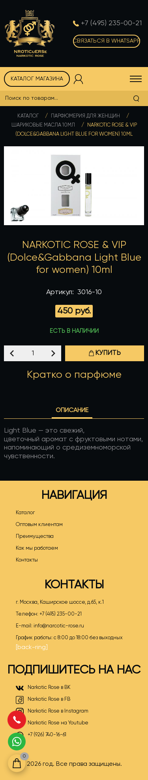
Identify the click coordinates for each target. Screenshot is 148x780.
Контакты (27, 560)
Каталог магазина (37, 79)
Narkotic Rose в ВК (43, 688)
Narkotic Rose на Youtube (52, 724)
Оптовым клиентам (39, 524)
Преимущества (35, 536)
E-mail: (50, 626)
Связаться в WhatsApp (106, 41)
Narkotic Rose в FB (43, 700)
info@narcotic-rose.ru (59, 626)
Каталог (28, 116)
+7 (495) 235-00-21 (60, 614)
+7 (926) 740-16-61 (41, 735)
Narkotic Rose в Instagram (52, 712)
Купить (104, 353)
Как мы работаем (37, 548)
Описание (72, 410)
